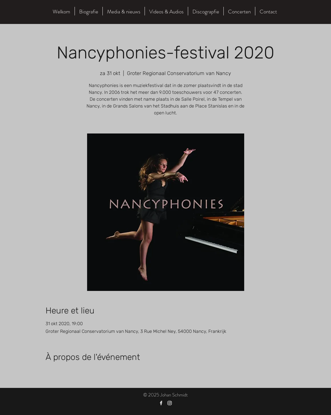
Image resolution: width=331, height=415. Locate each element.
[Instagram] (169, 403)
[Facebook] (161, 403)
